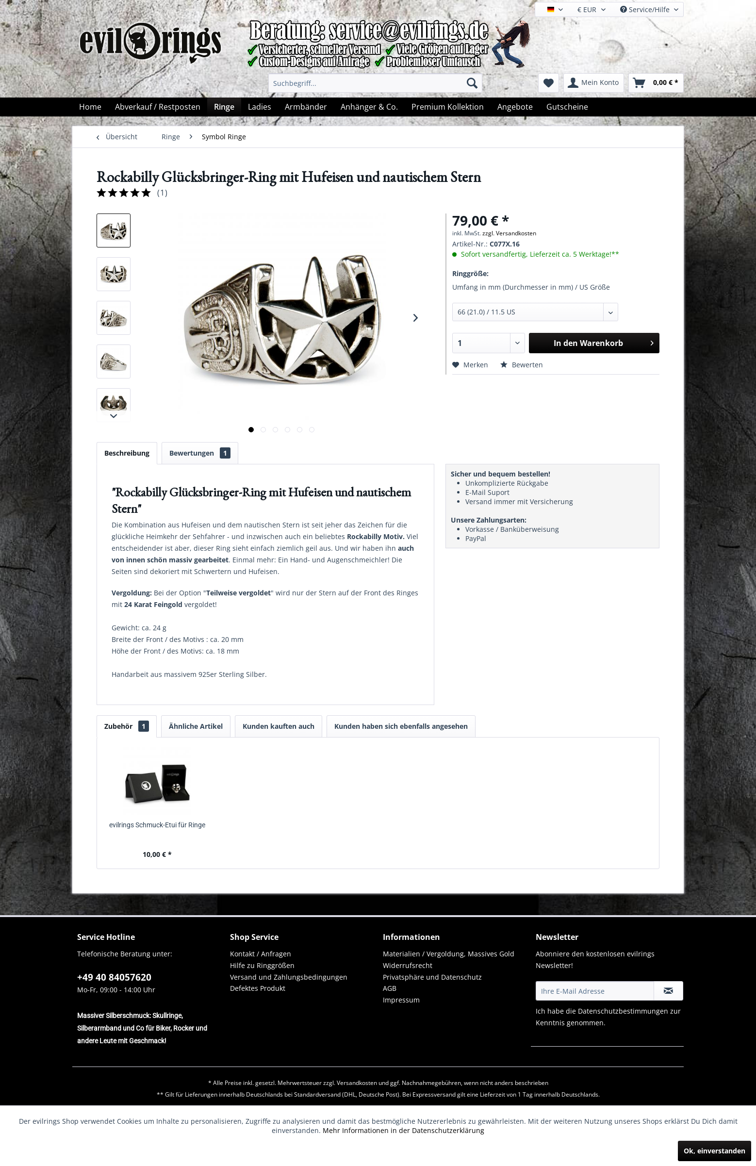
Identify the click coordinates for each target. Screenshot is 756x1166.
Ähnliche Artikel (196, 726)
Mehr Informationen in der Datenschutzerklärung (403, 1130)
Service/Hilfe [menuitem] (646, 9)
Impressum (401, 999)
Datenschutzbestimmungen (623, 1011)
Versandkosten (357, 1083)
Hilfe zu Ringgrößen (262, 965)
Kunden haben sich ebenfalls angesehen (401, 726)
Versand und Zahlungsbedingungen (288, 977)
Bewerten (521, 364)
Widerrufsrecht (407, 965)
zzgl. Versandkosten (509, 233)
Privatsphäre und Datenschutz (432, 977)
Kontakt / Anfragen (260, 953)
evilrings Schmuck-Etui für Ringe (157, 825)
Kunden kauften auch (278, 726)
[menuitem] (375, 83)
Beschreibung (126, 453)
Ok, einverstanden (714, 1150)
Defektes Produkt (257, 988)
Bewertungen (199, 453)
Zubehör (126, 726)
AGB (389, 988)
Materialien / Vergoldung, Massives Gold (448, 953)
